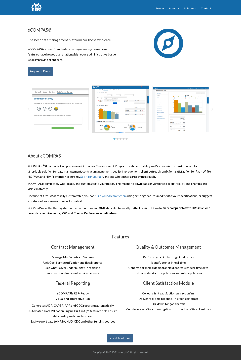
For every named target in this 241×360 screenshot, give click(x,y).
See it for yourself (91, 176)
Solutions (190, 8)
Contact (206, 8)
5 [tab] (127, 139)
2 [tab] (117, 139)
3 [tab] (120, 139)
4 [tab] (124, 139)
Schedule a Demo (120, 338)
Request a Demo (40, 71)
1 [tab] (114, 139)
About (173, 8)
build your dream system (111, 196)
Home (160, 8)
